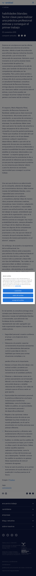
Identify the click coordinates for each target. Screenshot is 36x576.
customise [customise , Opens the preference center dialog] (18, 290)
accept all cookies (18, 300)
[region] (18, 288)
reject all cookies (18, 295)
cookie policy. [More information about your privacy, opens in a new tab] (18, 285)
